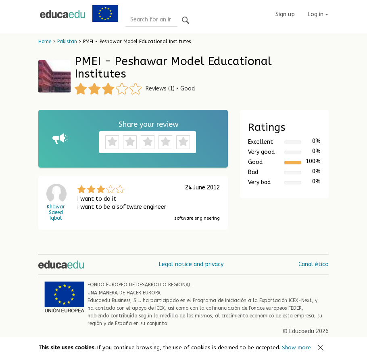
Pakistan (67, 41)
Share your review (149, 124)
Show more (296, 347)
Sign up (285, 14)
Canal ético (313, 264)
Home (44, 41)
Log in (318, 14)
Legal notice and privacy (191, 264)
